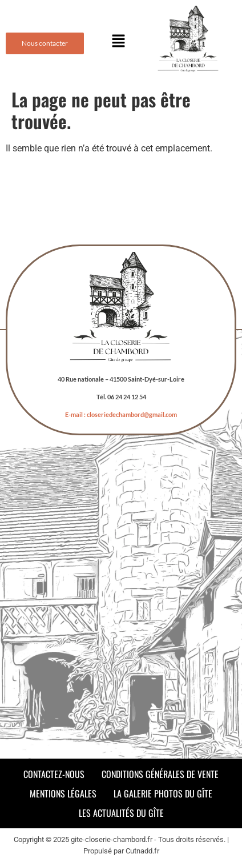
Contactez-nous (53, 774)
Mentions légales (63, 793)
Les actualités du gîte (121, 813)
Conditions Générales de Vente (160, 774)
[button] (118, 41)
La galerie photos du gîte (163, 793)
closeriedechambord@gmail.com (132, 414)
